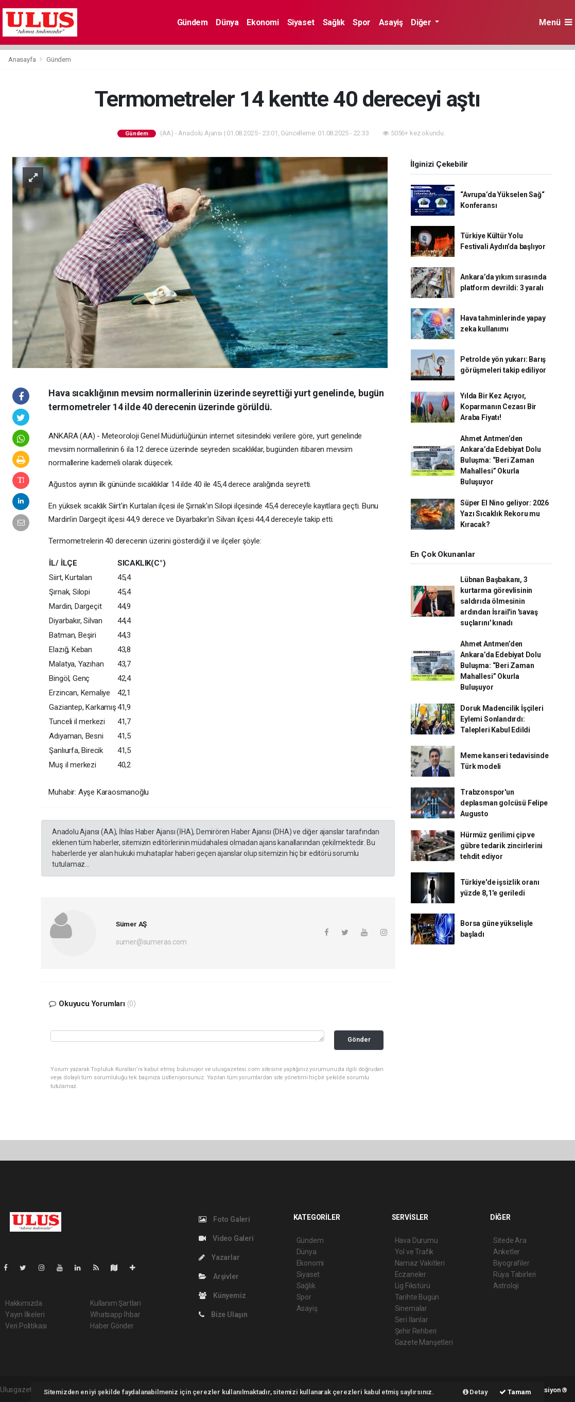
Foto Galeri (224, 1219)
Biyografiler (511, 1263)
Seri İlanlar (411, 1320)
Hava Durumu (416, 1240)
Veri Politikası (26, 1326)
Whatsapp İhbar (115, 1314)
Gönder (359, 1039)
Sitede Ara (510, 1240)
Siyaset (301, 22)
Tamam (515, 1392)
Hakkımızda (23, 1303)
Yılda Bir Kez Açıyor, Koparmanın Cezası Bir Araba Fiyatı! (498, 407)
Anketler (506, 1252)
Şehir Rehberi (416, 1331)
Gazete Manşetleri (424, 1342)
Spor (361, 22)
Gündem (192, 22)
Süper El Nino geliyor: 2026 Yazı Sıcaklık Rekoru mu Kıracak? (504, 514)
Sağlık (334, 22)
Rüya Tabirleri (514, 1274)
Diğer (422, 22)
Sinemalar (411, 1308)
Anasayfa (22, 59)
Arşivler (218, 1276)
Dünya (227, 22)
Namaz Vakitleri (420, 1263)
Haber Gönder (112, 1326)
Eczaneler (410, 1274)
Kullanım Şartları (115, 1303)
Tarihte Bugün (417, 1297)
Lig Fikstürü (412, 1286)
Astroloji (506, 1286)
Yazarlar (219, 1257)
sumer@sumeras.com (151, 942)
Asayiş (391, 22)
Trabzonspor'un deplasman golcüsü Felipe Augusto (503, 803)
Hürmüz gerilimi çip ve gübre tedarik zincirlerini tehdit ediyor (501, 846)
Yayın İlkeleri (24, 1314)
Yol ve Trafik (414, 1252)
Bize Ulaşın (223, 1314)
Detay (475, 1392)
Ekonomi (262, 22)
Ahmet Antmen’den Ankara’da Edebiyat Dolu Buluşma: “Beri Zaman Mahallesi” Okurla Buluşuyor (500, 460)
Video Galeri (226, 1238)
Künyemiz (222, 1295)
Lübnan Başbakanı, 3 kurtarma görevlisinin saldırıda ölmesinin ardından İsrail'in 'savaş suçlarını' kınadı (498, 601)
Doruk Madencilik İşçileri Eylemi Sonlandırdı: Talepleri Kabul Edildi (501, 719)
